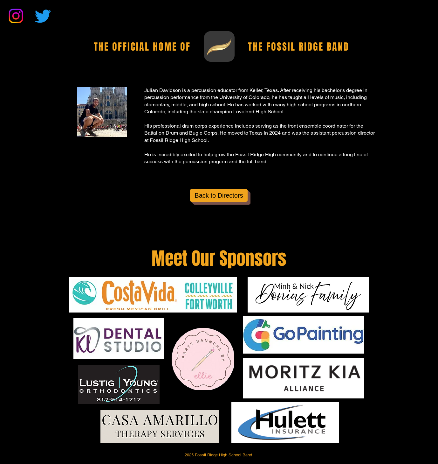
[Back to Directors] (219, 195)
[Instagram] (15, 15)
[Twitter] (42, 15)
